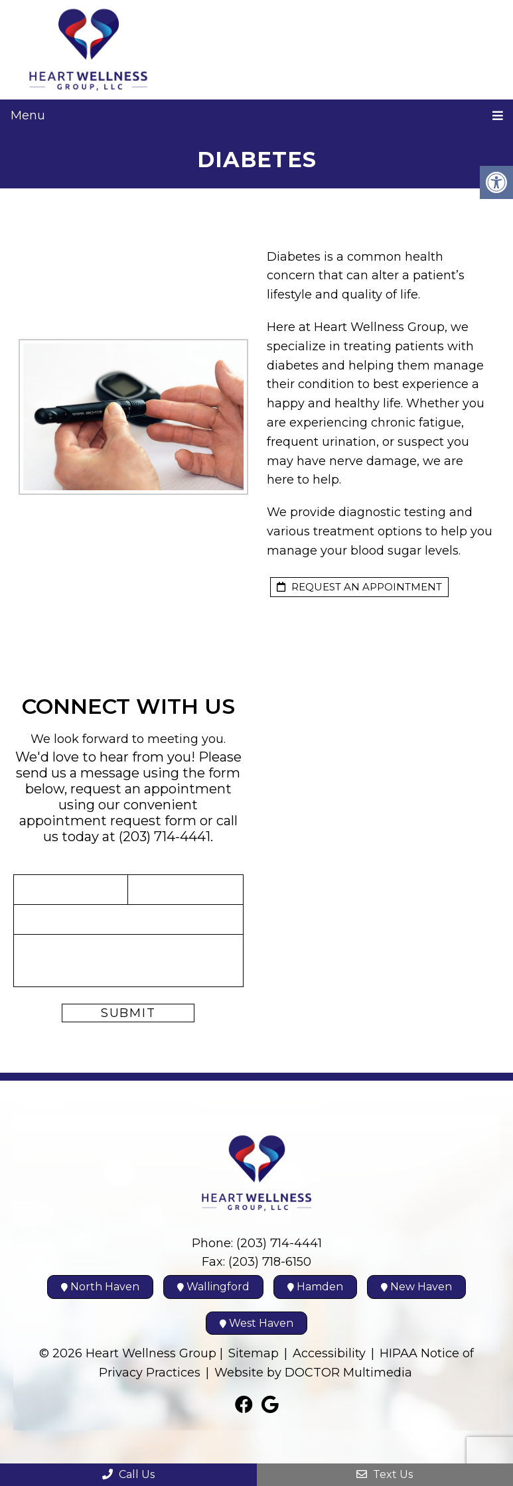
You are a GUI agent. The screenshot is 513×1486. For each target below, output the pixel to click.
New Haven (416, 1286)
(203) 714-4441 (164, 836)
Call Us (128, 1474)
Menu (28, 115)
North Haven (100, 1286)
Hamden (315, 1286)
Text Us (384, 1474)
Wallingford (213, 1286)
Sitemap (253, 1353)
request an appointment (359, 586)
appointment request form (107, 821)
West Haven (256, 1323)
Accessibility (329, 1353)
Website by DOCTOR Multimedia (313, 1372)
